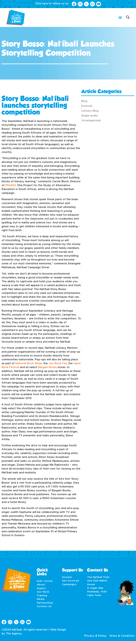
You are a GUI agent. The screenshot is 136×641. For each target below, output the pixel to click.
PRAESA (11, 185)
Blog (84, 101)
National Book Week (28, 363)
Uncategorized (91, 120)
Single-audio (89, 115)
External (86, 106)
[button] (120, 17)
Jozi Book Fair (58, 363)
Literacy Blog (90, 111)
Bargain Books (47, 367)
